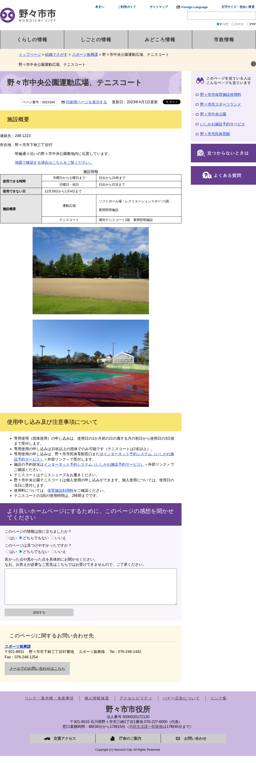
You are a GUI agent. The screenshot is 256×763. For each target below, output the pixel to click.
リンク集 (218, 705)
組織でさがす (56, 55)
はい (13, 538)
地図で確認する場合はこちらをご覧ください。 (54, 162)
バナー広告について (181, 705)
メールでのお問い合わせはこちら (37, 675)
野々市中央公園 (213, 114)
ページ (239, 24)
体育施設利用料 (60, 490)
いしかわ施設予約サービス (222, 124)
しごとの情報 (96, 39)
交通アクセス (65, 745)
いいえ (60, 538)
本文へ (99, 7)
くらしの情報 (32, 39)
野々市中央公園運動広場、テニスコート (52, 65)
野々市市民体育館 (215, 134)
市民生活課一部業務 (146, 734)
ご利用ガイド (127, 7)
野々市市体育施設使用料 (220, 95)
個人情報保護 (96, 705)
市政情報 (224, 39)
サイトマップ (159, 7)
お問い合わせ (195, 745)
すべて (224, 24)
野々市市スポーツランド (220, 104)
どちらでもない (36, 538)
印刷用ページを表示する (86, 102)
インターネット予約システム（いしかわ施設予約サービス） (94, 464)
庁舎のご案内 (130, 745)
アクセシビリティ (136, 705)
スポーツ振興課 (85, 55)
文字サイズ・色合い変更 (238, 7)
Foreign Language (195, 7)
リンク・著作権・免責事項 (49, 705)
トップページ (30, 55)
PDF (253, 24)
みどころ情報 (160, 39)
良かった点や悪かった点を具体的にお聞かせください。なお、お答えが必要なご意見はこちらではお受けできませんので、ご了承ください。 (75, 561)
